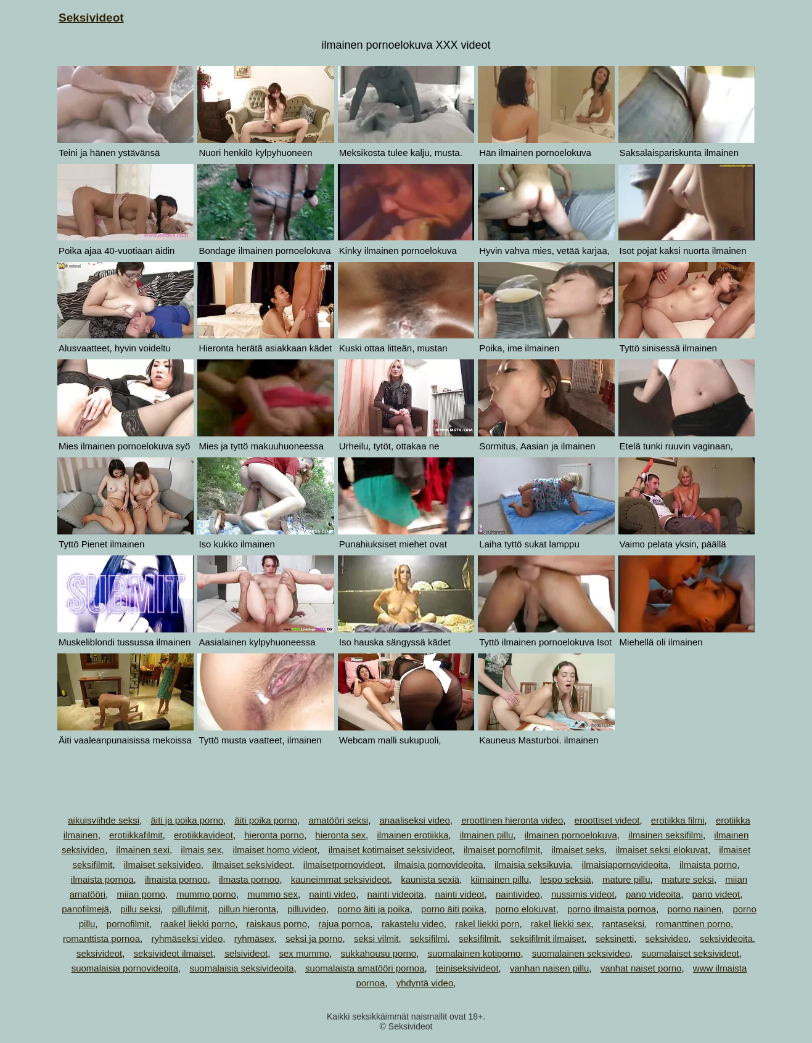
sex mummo (304, 953)
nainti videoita (395, 894)
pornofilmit (128, 923)
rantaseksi (623, 923)
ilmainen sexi (143, 850)
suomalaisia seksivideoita (241, 968)
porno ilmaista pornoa (611, 909)
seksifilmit (479, 938)
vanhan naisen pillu (549, 968)
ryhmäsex (254, 938)
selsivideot (246, 953)
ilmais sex (201, 850)
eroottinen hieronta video (512, 820)
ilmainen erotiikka (412, 835)
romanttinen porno (693, 923)
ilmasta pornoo (249, 879)
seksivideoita (726, 938)
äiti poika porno (265, 820)
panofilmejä (85, 909)
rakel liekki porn (487, 923)
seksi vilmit (376, 938)
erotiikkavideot (203, 835)
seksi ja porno (314, 938)
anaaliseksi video (415, 820)
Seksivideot (91, 17)
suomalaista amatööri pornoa (364, 968)
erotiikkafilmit (136, 835)
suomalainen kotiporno (473, 953)
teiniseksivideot (467, 968)
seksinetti (615, 938)
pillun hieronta (247, 909)
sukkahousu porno (379, 953)
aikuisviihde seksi (103, 820)
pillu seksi (140, 909)
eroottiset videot (607, 820)
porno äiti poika (452, 909)
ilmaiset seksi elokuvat (662, 850)
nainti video (332, 894)
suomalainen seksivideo (581, 953)
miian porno (141, 894)
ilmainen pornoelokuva (571, 835)
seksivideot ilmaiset (173, 953)
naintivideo (518, 894)
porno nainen (695, 909)
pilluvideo (306, 909)
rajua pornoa (344, 923)
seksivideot (99, 953)
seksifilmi (429, 938)
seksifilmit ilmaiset (547, 938)
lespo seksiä (565, 879)
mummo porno (206, 894)
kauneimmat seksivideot (340, 879)
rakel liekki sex (561, 923)
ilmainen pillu (487, 835)
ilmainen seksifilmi (665, 835)
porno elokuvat (525, 909)
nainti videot (460, 894)
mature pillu (626, 879)
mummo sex (272, 894)
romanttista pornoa (101, 938)
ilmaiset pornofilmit (502, 850)
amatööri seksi (338, 820)
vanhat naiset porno (641, 968)
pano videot (716, 894)
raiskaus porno (277, 923)
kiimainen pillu (500, 879)
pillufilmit (190, 909)
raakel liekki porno (197, 923)
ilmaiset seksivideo (162, 864)
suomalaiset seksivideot (690, 953)
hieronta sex (340, 835)
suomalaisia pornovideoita (125, 968)
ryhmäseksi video (187, 938)
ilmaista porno (708, 864)
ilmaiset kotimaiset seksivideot (391, 850)
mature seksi (688, 879)
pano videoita (653, 894)
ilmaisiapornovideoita (625, 864)
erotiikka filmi (678, 820)
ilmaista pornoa (102, 879)
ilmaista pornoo (176, 879)
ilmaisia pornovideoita (438, 864)
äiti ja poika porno (186, 820)
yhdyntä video (425, 983)
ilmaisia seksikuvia (532, 864)
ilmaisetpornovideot (343, 864)
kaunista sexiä (430, 879)
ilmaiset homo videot (275, 850)
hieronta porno (274, 835)
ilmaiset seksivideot (252, 864)
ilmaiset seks (577, 850)
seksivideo (667, 938)
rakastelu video (413, 923)
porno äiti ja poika (373, 909)
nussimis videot (583, 894)
